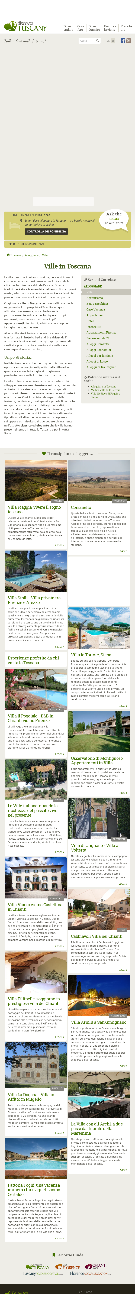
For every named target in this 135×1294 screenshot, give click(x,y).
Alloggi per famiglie (99, 355)
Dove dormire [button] (94, 29)
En (108, 40)
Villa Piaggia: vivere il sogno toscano (34, 509)
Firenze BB (93, 327)
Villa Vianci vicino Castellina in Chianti (35, 907)
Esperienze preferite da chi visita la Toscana (33, 660)
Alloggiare (31, 255)
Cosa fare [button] (80, 29)
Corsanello (81, 507)
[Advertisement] (67, 72)
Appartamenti (95, 315)
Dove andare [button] (68, 29)
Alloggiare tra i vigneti (101, 367)
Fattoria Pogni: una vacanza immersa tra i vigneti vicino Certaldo (34, 1189)
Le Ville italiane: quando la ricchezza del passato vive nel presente (33, 810)
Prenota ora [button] (126, 29)
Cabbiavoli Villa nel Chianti (97, 936)
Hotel (90, 321)
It (113, 40)
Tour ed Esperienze (27, 244)
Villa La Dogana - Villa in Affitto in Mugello (31, 1097)
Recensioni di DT (97, 338)
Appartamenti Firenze (101, 332)
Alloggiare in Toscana (103, 386)
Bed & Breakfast (97, 303)
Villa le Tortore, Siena (91, 655)
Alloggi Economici (98, 350)
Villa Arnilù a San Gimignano (98, 1022)
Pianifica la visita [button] (110, 29)
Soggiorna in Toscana (29, 215)
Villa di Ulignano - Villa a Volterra (94, 848)
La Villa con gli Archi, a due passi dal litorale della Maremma (97, 1128)
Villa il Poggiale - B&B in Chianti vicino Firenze (30, 718)
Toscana (14, 255)
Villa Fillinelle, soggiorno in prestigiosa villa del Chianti (34, 1001)
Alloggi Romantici (98, 344)
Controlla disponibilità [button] (46, 231)
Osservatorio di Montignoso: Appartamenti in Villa (97, 760)
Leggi (59, 545)
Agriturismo (94, 298)
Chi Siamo (85, 1292)
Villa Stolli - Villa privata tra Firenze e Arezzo (34, 600)
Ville (45, 255)
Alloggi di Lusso (97, 361)
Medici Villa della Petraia (105, 390)
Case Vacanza (95, 309)
